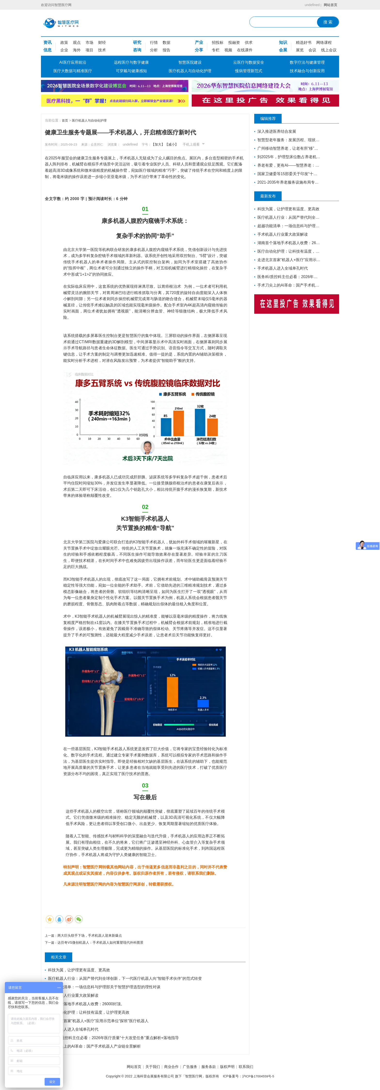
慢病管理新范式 (248, 71)
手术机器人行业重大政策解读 (73, 996)
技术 (102, 50)
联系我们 (253, 1068)
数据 (166, 42)
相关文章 (62, 958)
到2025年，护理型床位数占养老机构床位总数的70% (287, 157)
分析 (154, 50)
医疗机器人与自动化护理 (190, 71)
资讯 (47, 42)
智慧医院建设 (190, 62)
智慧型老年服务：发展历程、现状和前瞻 (287, 140)
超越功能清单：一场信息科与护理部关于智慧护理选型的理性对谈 (104, 988)
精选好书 (303, 42)
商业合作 (168, 1068)
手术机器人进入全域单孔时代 (73, 1030)
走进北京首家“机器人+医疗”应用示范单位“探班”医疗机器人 (98, 1022)
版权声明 (232, 1068)
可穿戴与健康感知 (131, 71)
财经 (102, 42)
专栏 (216, 50)
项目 (89, 50)
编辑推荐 (271, 118)
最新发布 (271, 196)
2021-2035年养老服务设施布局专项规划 (287, 182)
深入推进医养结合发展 (277, 131)
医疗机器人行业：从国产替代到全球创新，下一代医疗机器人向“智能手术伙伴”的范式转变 (125, 979)
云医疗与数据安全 (248, 62)
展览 (300, 50)
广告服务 (190, 1068)
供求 (249, 42)
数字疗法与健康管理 (307, 62)
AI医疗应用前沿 (72, 62)
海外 (77, 50)
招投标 (217, 42)
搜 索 (328, 22)
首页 (65, 120)
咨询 (137, 50)
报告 (166, 50)
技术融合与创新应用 (307, 71)
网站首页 (330, 5)
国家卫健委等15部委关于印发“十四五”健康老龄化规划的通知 (287, 174)
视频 (228, 50)
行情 (154, 42)
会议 (312, 50)
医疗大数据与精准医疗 (72, 71)
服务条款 (211, 1068)
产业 (199, 42)
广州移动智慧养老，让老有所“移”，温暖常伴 (287, 148)
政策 (64, 42)
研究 (137, 42)
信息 (47, 50)
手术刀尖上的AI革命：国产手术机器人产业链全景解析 (94, 1047)
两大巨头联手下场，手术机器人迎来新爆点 (90, 935)
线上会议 (329, 50)
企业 (64, 50)
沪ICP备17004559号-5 (258, 1077)
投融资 (234, 42)
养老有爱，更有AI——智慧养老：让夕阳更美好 (287, 165)
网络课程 (324, 42)
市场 (89, 42)
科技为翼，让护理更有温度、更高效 (79, 971)
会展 (283, 50)
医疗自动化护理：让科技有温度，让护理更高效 (89, 1013)
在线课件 (245, 50)
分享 (199, 50)
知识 (283, 42)
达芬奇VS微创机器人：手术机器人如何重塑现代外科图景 (101, 943)
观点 (77, 42)
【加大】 (168, 144)
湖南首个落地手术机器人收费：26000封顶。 (86, 1005)
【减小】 (182, 144)
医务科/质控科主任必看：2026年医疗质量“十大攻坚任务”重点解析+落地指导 (113, 1039)
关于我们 (147, 1068)
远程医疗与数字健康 (131, 62)
